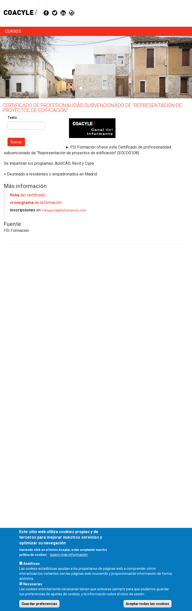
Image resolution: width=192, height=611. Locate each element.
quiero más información (69, 561)
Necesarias (32, 590)
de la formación (36, 202)
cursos (13, 31)
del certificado (27, 195)
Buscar (16, 142)
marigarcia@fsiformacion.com (64, 210)
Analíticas (31, 570)
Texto (12, 118)
